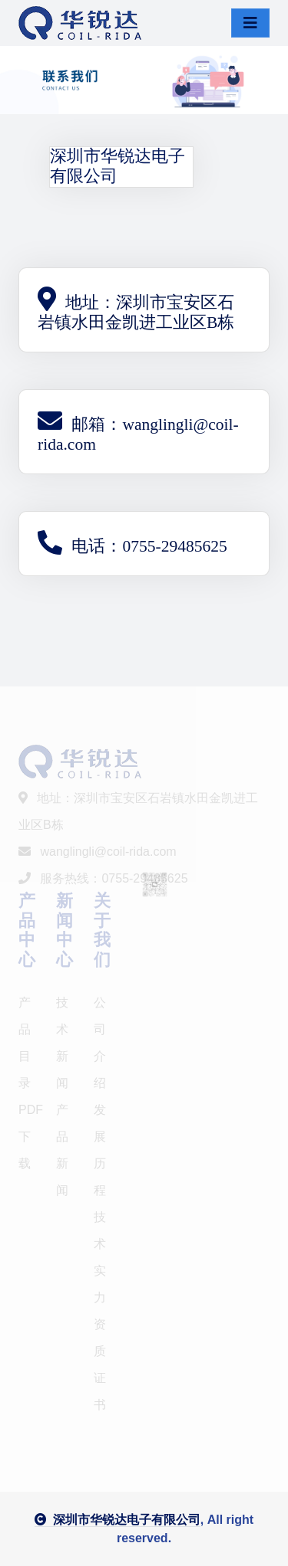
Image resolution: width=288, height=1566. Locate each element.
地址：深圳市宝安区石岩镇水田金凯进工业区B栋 (138, 811)
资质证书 (100, 1364)
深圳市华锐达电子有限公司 (117, 1519)
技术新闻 (62, 1042)
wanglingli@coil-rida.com (97, 851)
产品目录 (24, 1042)
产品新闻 (62, 1150)
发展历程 (100, 1150)
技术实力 (100, 1257)
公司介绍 (100, 1042)
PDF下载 (28, 1136)
